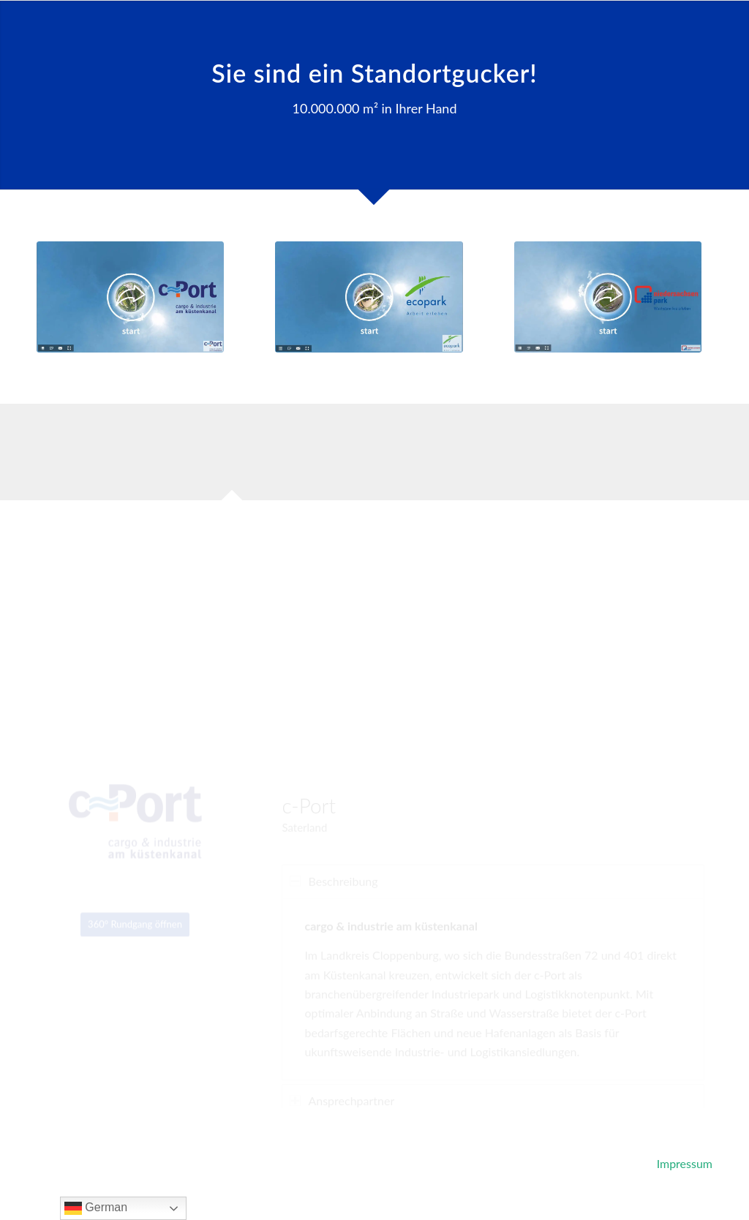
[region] (493, 939)
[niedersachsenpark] (607, 297)
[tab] (231, 456)
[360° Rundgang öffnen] (134, 864)
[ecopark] (368, 297)
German (95, 1208)
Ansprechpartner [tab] (342, 1050)
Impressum (684, 1163)
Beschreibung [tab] (333, 830)
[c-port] (130, 297)
